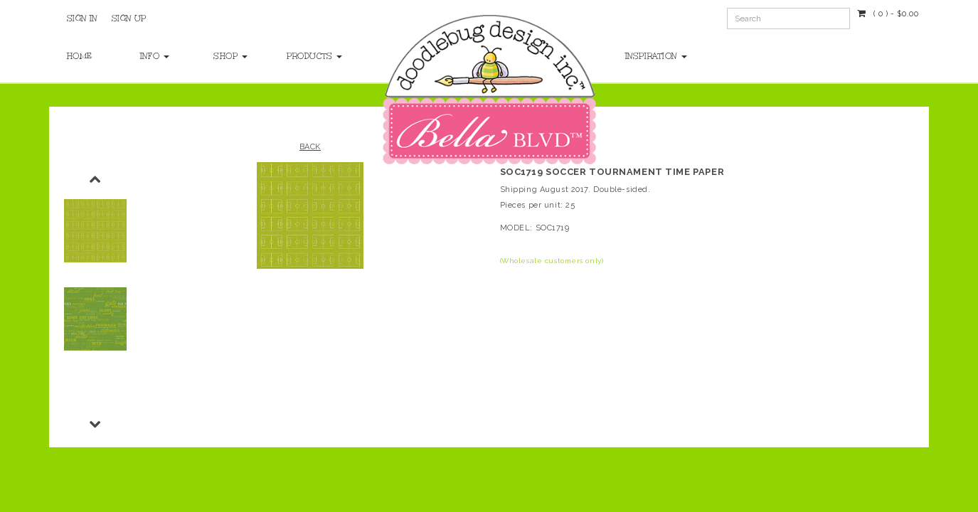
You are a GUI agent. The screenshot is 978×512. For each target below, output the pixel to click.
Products (309, 56)
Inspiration (656, 56)
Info (154, 56)
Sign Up (129, 18)
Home (79, 56)
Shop (230, 56)
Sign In (82, 18)
